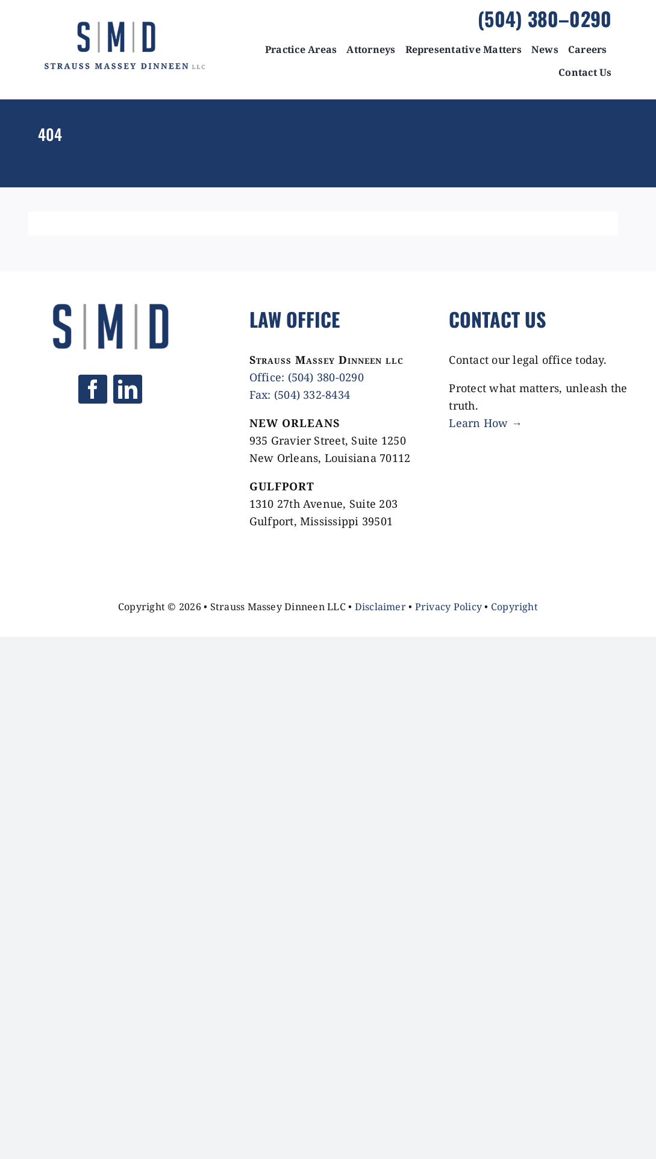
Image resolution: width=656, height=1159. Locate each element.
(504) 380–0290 (544, 18)
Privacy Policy (448, 606)
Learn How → (485, 423)
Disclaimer (380, 606)
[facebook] (92, 389)
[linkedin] (127, 389)
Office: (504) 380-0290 (306, 377)
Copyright (514, 606)
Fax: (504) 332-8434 (300, 394)
